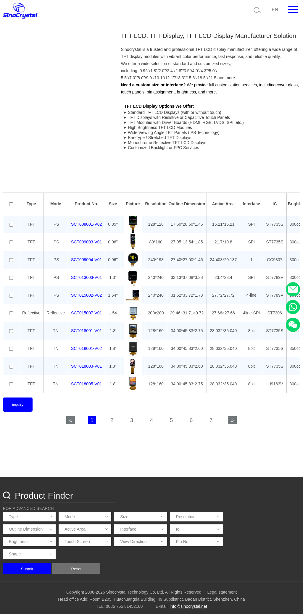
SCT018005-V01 (86, 397)
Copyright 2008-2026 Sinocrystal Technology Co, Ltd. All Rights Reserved (134, 588)
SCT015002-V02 (86, 308)
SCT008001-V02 (86, 237)
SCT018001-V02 (86, 361)
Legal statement (222, 588)
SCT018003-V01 (86, 379)
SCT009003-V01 (86, 255)
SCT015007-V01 (86, 326)
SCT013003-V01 (86, 290)
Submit (113, 565)
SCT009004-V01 (86, 273)
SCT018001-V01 (86, 344)
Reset (162, 565)
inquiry (17, 418)
